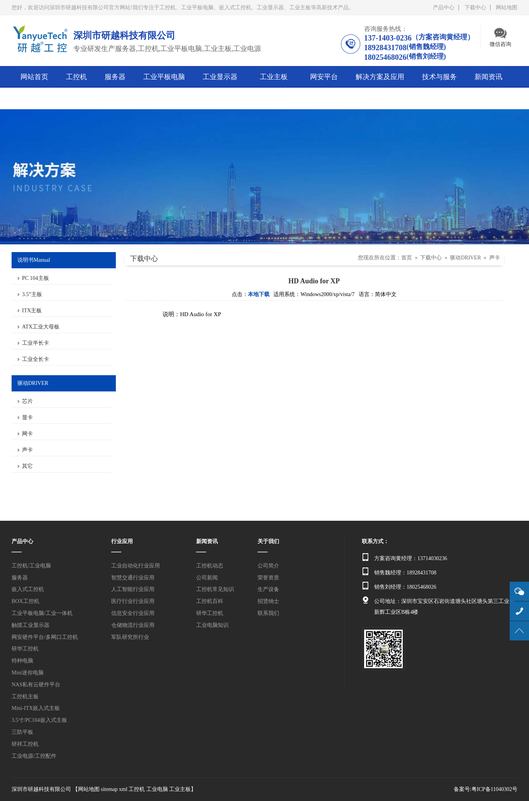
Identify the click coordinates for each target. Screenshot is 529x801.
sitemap (109, 789)
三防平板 (22, 732)
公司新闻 (207, 578)
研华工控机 (25, 649)
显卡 (27, 417)
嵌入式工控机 (28, 589)
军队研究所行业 (130, 637)
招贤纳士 (268, 601)
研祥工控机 (25, 744)
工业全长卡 (35, 359)
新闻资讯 (207, 541)
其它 (27, 466)
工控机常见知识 (215, 589)
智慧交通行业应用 (132, 578)
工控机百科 (209, 601)
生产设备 (268, 589)
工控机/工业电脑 (31, 566)
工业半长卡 (35, 343)
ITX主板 (32, 310)
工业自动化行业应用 (135, 566)
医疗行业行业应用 (132, 601)
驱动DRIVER (465, 258)
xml (123, 789)
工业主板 (180, 789)
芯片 (27, 401)
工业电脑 (157, 789)
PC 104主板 (35, 278)
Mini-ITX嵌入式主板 (36, 708)
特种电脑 (22, 661)
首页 (406, 258)
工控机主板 (25, 696)
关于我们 (268, 541)
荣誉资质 (268, 578)
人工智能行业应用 (132, 589)
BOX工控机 (25, 601)
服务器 (20, 578)
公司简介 (268, 566)
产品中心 (443, 7)
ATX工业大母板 (40, 327)
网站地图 (506, 7)
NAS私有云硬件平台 (36, 685)
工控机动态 (209, 566)
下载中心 (475, 7)
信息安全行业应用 (132, 613)
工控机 (137, 789)
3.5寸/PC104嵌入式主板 (39, 720)
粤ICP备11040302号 (494, 789)
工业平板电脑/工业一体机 (42, 613)
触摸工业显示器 (30, 625)
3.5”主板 (32, 294)
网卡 (27, 434)
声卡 (27, 450)
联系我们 (268, 613)
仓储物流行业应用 (132, 625)
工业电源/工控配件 (34, 756)
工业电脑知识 (212, 625)
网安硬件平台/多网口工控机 (45, 637)
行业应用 (122, 541)
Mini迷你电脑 (28, 673)
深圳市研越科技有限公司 (41, 789)
